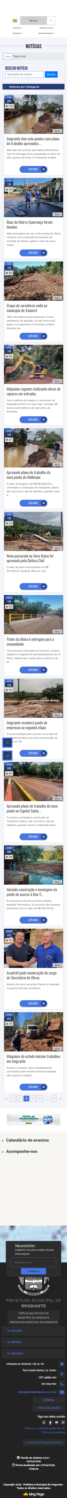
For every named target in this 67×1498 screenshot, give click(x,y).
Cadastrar (33, 1271)
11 (54, 1098)
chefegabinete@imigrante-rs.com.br (37, 1392)
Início (8, 56)
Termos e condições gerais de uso (45, 1428)
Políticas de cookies (53, 1432)
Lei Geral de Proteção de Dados (44, 1442)
